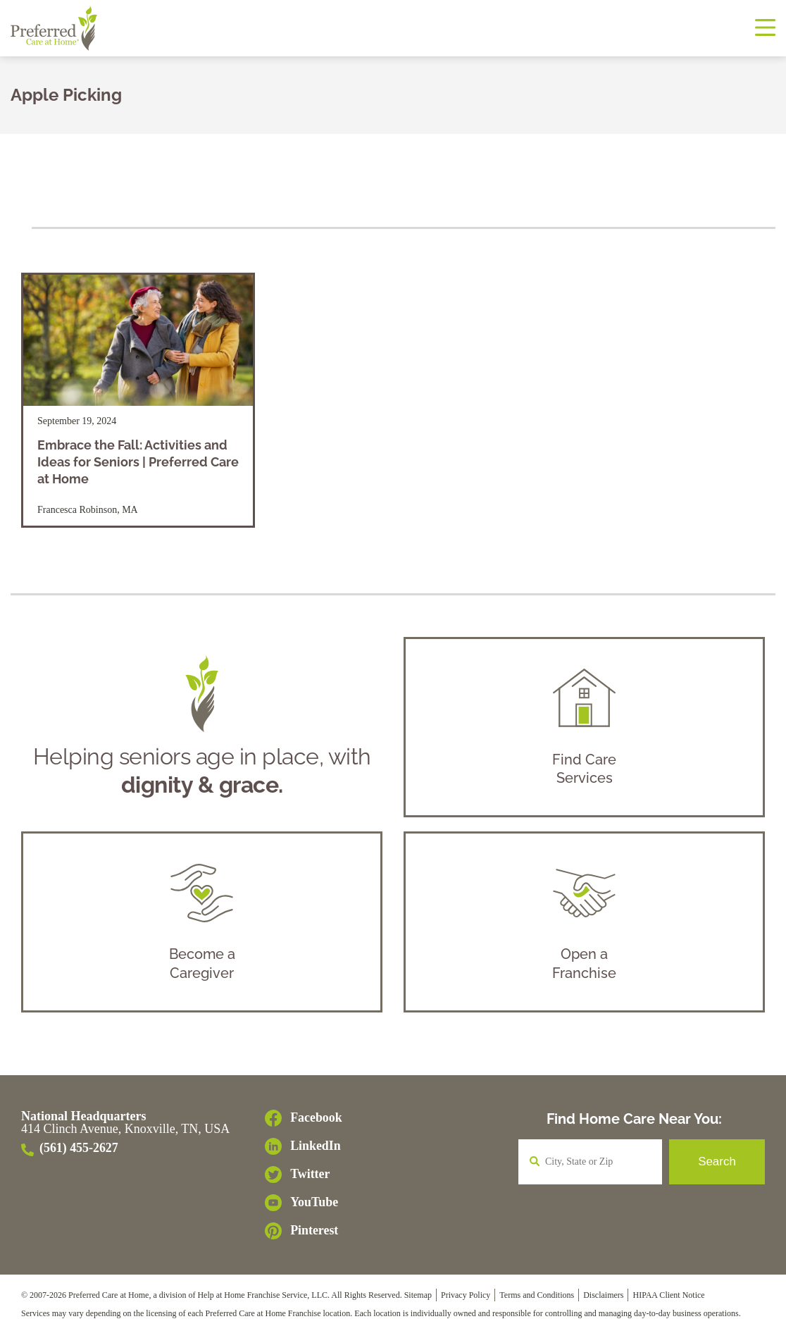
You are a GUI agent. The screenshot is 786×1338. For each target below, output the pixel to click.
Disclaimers (603, 1299)
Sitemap (418, 1299)
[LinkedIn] (303, 1150)
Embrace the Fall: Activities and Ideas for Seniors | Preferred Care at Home (138, 462)
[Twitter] (303, 1178)
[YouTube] (303, 1206)
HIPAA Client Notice (668, 1299)
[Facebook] (303, 1122)
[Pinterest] (303, 1235)
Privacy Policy (465, 1299)
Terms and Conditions (536, 1299)
